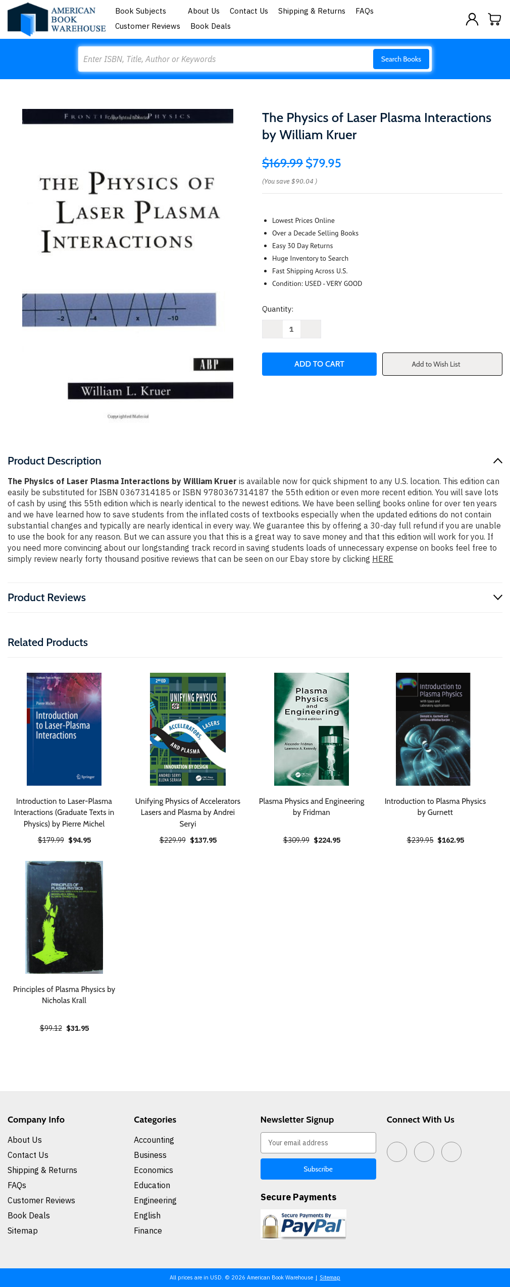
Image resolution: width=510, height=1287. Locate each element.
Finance (148, 1230)
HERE (382, 559)
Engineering (155, 1200)
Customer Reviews (147, 26)
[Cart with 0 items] (494, 19)
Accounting (154, 1140)
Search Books (401, 59)
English (147, 1215)
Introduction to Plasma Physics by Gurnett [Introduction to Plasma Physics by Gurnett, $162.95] (435, 807)
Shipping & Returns (311, 11)
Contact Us (249, 11)
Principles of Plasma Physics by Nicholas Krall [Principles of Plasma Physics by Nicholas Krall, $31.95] (64, 995)
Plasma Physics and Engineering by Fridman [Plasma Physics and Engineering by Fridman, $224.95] (312, 807)
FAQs (364, 11)
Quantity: (277, 309)
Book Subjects (146, 11)
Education (152, 1185)
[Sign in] (472, 19)
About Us (204, 11)
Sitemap (23, 1230)
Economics (153, 1170)
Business (150, 1155)
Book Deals (210, 26)
